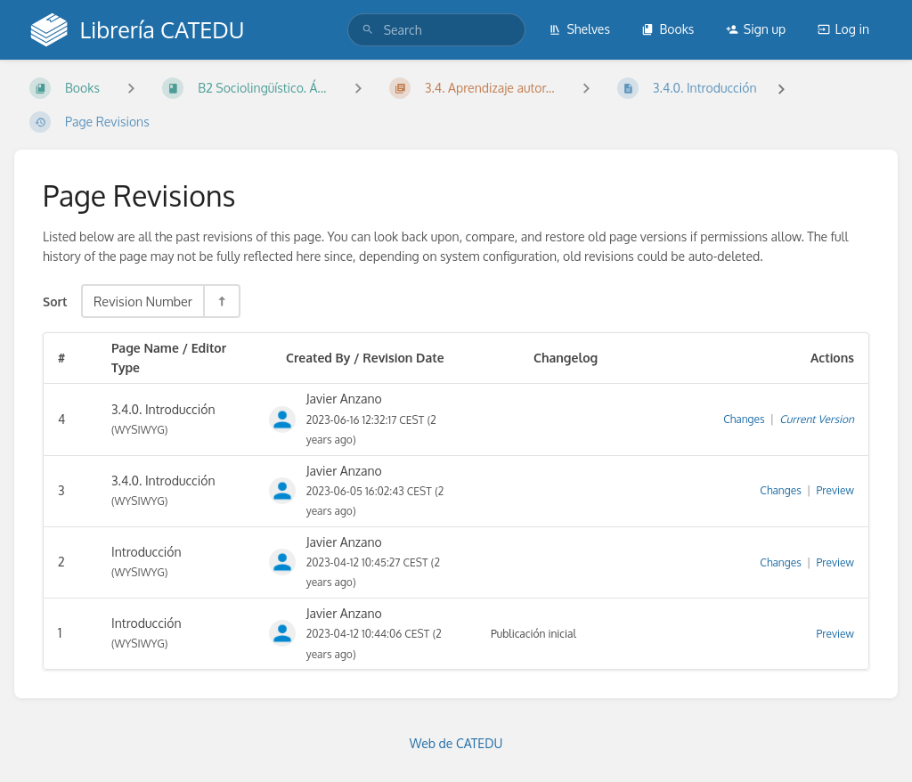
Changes (743, 419)
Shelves (579, 29)
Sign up (756, 29)
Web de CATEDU (456, 743)
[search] (436, 29)
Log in (843, 29)
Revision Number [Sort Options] (143, 301)
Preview (835, 490)
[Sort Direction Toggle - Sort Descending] (221, 301)
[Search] (368, 29)
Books (667, 29)
